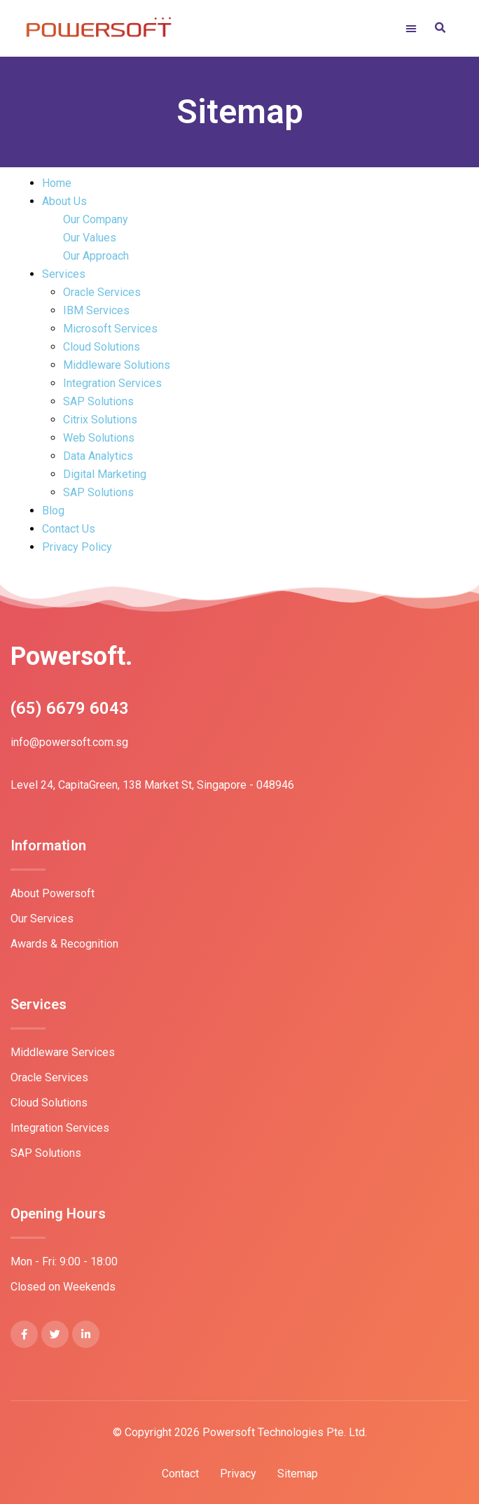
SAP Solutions (98, 401)
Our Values (89, 237)
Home (56, 183)
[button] (425, 28)
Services (63, 274)
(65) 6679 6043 (70, 708)
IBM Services (96, 310)
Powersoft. (71, 656)
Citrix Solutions (100, 419)
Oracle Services (102, 292)
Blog (53, 510)
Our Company (95, 219)
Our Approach (96, 255)
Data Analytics (98, 456)
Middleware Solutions (116, 365)
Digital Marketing (104, 474)
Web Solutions (98, 437)
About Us (64, 201)
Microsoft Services (110, 328)
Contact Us (68, 528)
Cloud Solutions (101, 346)
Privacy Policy (77, 547)
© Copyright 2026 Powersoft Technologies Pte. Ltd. (240, 1432)
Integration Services (112, 383)
